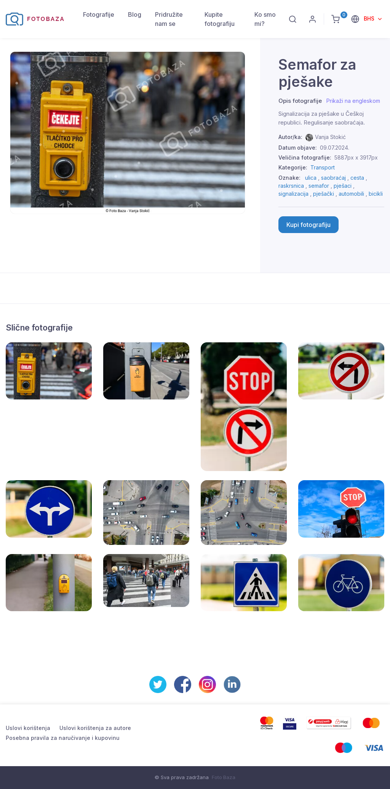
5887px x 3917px (356, 157)
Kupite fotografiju (220, 19)
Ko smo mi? (265, 19)
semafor (318, 185)
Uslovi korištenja (28, 728)
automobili (351, 193)
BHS (370, 18)
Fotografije (98, 14)
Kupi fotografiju (308, 224)
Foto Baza (223, 777)
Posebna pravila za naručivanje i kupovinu (63, 738)
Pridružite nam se (169, 19)
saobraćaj (333, 177)
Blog (134, 14)
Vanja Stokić (330, 137)
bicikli (376, 193)
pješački (323, 193)
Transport (322, 167)
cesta (357, 177)
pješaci (343, 185)
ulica (310, 177)
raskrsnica (291, 185)
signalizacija (293, 193)
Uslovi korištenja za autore (95, 728)
